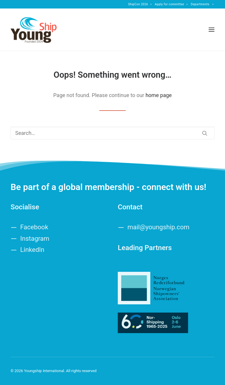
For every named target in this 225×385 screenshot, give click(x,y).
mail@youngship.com (158, 227)
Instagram (34, 238)
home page (159, 95)
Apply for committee (171, 4)
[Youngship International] (34, 29)
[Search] (112, 133)
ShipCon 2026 (140, 4)
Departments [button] (202, 4)
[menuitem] (140, 4)
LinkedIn (32, 249)
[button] (211, 30)
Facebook (34, 227)
